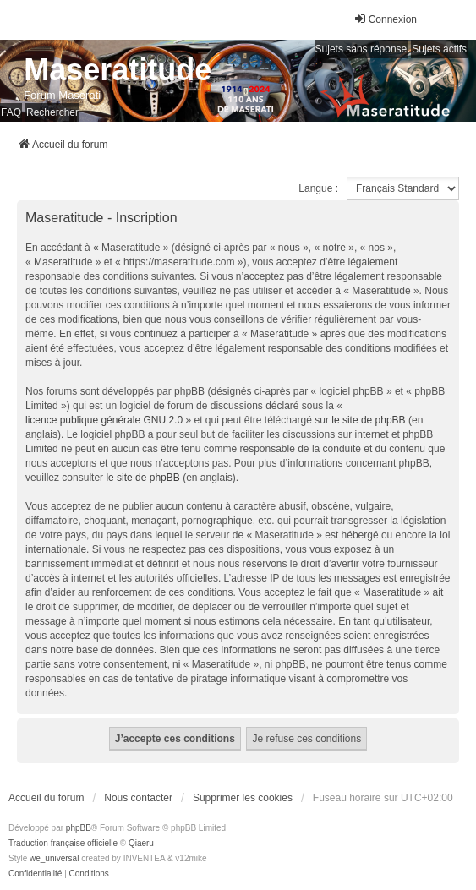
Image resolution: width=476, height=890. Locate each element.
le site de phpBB (368, 420)
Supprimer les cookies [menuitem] (243, 798)
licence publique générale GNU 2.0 (104, 420)
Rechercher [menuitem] (52, 112)
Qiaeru (141, 843)
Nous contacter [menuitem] (138, 798)
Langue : (318, 188)
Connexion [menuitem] (385, 19)
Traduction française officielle (63, 843)
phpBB (78, 828)
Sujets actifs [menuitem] (439, 49)
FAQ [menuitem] (11, 112)
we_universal (54, 858)
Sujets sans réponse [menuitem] (361, 49)
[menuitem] (35, 874)
